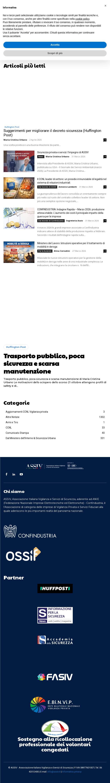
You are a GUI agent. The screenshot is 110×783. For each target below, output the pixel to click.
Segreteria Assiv (74, 220)
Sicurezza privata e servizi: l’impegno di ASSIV (63, 152)
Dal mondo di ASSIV (47, 187)
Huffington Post (12, 127)
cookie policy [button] (82, 18)
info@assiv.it (54, 771)
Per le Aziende (44, 251)
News (40, 156)
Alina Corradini (62, 251)
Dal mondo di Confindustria (51, 220)
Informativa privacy (71, 771)
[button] (105, 5)
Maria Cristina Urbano (15, 139)
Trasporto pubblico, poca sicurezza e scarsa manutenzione (44, 363)
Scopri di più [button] (55, 53)
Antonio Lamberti (68, 186)
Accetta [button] (55, 44)
